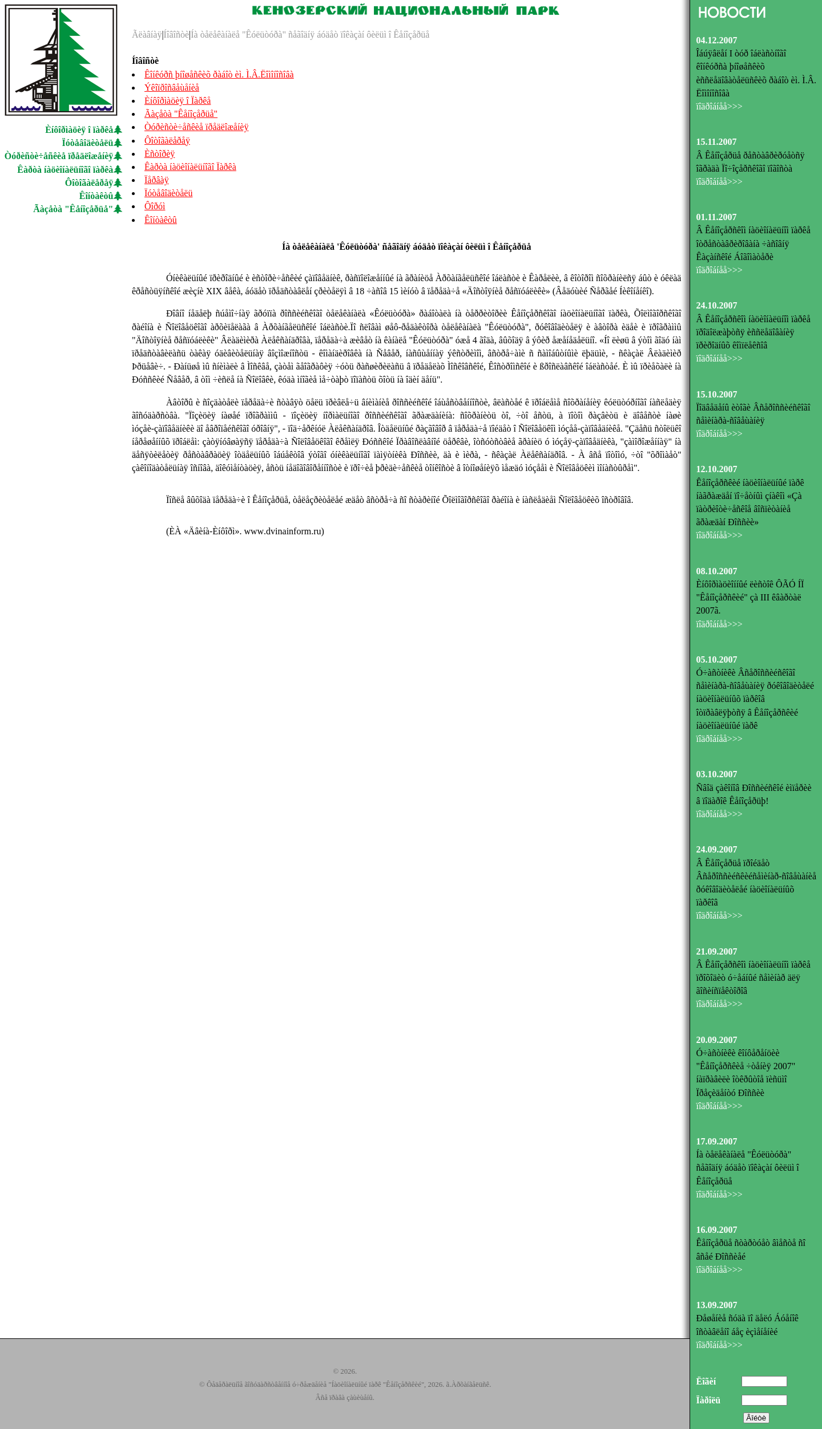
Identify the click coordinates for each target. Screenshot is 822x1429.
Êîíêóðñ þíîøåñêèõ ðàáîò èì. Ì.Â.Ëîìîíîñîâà (219, 74)
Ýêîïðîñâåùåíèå (171, 87)
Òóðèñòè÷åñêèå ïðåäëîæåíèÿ (59, 156)
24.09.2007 (716, 849)
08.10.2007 (716, 571)
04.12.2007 (716, 40)
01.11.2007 (716, 217)
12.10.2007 (716, 469)
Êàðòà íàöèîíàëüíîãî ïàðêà (65, 169)
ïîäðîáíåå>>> (719, 106)
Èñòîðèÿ (159, 154)
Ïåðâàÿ (156, 180)
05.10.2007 (716, 659)
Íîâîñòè (176, 34)
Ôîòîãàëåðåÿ (89, 183)
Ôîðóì (154, 206)
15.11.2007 (716, 142)
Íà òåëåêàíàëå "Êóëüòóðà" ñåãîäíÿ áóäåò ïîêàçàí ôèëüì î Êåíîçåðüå (310, 34)
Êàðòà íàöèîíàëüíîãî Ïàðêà (190, 167)
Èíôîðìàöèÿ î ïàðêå (79, 130)
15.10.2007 (716, 394)
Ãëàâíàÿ (147, 34)
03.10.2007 (716, 774)
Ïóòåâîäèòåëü (88, 143)
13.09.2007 (716, 1305)
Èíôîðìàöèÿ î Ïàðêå (177, 100)
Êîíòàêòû (96, 196)
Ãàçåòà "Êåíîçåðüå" (73, 209)
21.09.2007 (716, 951)
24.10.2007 (716, 305)
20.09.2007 (716, 1040)
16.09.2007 (716, 1230)
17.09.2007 (716, 1141)
